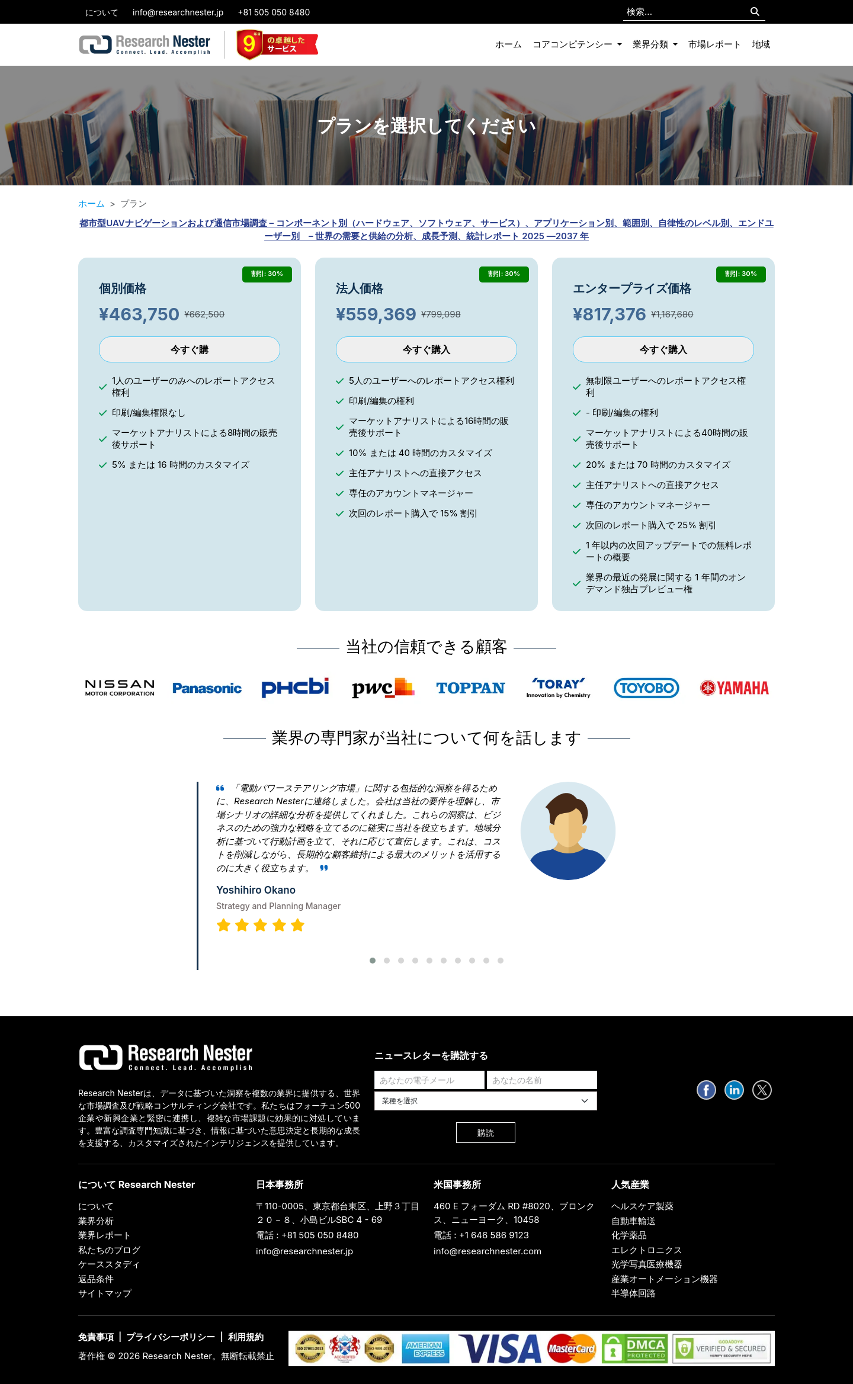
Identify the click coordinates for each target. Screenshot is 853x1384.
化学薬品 (629, 1235)
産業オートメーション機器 (664, 1279)
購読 (485, 1133)
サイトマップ (105, 1293)
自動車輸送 (633, 1220)
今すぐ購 (190, 349)
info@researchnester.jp (178, 12)
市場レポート (715, 44)
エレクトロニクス (646, 1249)
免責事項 (96, 1337)
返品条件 (96, 1279)
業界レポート (105, 1235)
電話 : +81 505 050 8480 (307, 1235)
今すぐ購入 (426, 349)
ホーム (508, 44)
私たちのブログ (109, 1249)
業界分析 (96, 1220)
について (101, 12)
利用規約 (246, 1337)
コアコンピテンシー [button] (574, 44)
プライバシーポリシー (170, 1337)
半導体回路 (633, 1293)
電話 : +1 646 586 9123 (481, 1235)
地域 (761, 44)
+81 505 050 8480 (274, 12)
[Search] (755, 12)
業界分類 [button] (652, 44)
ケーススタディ (109, 1264)
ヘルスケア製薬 (642, 1206)
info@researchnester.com (487, 1251)
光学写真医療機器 (646, 1264)
